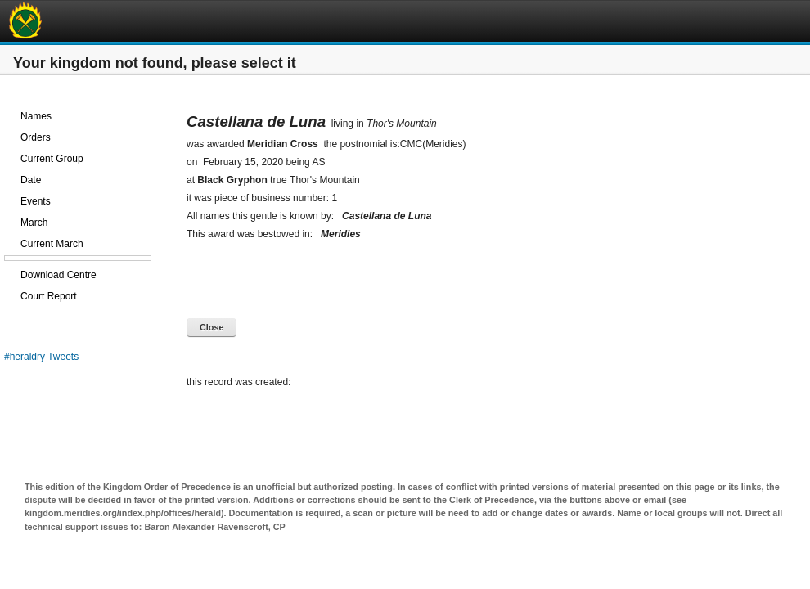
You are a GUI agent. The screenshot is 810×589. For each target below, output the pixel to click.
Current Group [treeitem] (51, 158)
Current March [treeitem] (51, 244)
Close (211, 327)
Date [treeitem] (30, 180)
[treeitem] (77, 95)
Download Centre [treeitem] (58, 275)
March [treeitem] (33, 222)
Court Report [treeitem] (48, 296)
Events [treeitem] (35, 201)
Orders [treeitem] (35, 137)
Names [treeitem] (36, 116)
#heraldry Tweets (41, 356)
